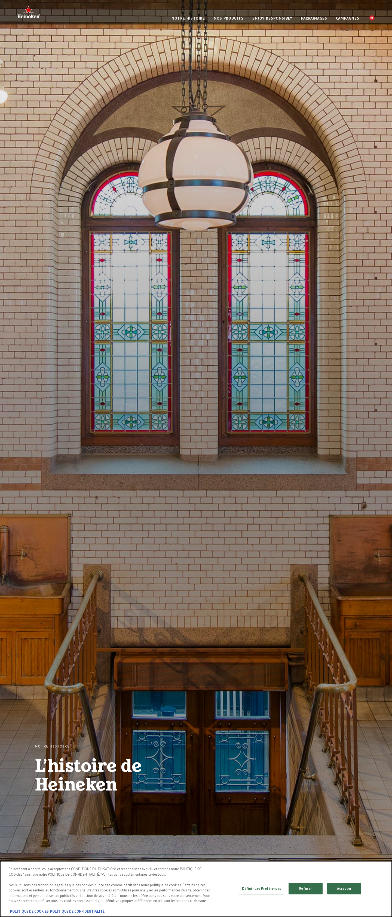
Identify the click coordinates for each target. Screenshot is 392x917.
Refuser (305, 888)
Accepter (344, 888)
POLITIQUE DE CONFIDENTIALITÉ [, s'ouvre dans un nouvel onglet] (77, 911)
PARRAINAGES (314, 18)
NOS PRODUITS (229, 18)
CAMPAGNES (347, 18)
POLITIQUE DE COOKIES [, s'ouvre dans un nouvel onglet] (29, 911)
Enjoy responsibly (272, 18)
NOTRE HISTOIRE (188, 18)
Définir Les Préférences (261, 888)
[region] (196, 889)
